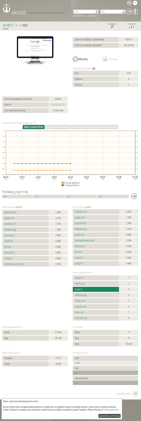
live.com (7, 246)
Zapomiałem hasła (79, 16)
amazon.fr (8, 241)
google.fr (78, 289)
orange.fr (8, 258)
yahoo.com (9, 235)
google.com (9, 218)
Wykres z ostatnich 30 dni (33, 127)
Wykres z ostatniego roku (107, 127)
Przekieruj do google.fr (20, 25)
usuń (25, 25)
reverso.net (80, 283)
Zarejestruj (91, 16)
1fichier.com (80, 300)
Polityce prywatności (111, 409)
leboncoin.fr (9, 252)
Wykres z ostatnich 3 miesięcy (58, 127)
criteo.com (79, 312)
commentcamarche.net (14, 264)
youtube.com (10, 223)
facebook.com (10, 212)
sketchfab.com (81, 318)
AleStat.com (35, 9)
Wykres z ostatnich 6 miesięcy (83, 127)
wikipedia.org (10, 229)
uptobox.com (80, 306)
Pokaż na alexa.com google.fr (16, 25)
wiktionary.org (81, 295)
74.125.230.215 (58, 104)
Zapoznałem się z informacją (109, 416)
